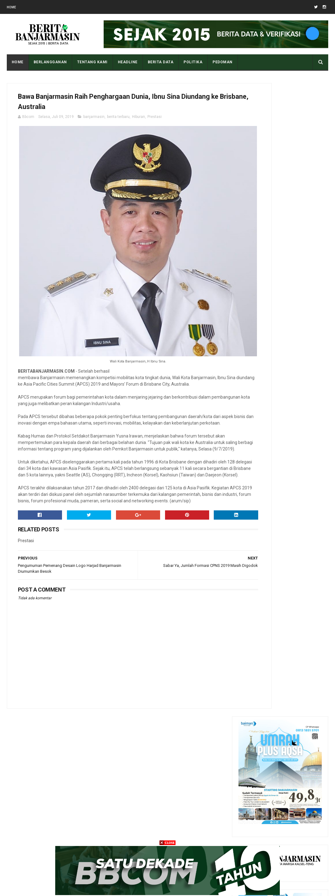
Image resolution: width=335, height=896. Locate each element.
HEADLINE (128, 62)
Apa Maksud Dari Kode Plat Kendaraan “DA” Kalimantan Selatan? (293, 649)
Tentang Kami (92, 62)
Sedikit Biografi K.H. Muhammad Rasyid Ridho (291, 766)
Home (11, 7)
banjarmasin (94, 121)
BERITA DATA (161, 62)
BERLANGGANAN (50, 62)
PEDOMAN (223, 62)
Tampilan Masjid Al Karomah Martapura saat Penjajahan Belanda (296, 621)
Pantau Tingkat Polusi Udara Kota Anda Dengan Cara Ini (296, 677)
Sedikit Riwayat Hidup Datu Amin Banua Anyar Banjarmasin (294, 738)
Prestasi (154, 121)
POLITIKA (193, 62)
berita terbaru (118, 121)
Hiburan (138, 121)
